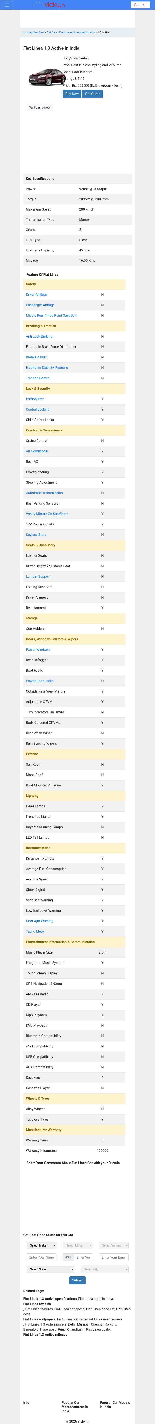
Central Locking (38, 409)
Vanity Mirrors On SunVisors (47, 514)
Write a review (40, 107)
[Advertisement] (77, 142)
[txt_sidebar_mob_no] (83, 1257)
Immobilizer (35, 399)
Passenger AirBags (40, 305)
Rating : (68, 79)
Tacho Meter (35, 931)
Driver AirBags (36, 295)
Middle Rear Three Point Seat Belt (51, 315)
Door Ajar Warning (39, 921)
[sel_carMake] (41, 1245)
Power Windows (38, 650)
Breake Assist (36, 357)
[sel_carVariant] (114, 1245)
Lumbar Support (38, 576)
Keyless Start (36, 535)
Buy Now (72, 94)
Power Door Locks (40, 681)
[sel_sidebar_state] (50, 1269)
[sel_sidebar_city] (105, 1269)
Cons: (67, 72)
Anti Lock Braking (39, 336)
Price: (67, 86)
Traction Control (38, 378)
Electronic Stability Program (47, 368)
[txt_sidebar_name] (41, 1257)
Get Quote (92, 94)
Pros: (67, 65)
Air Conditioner (37, 451)
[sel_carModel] (77, 1245)
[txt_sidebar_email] (114, 1257)
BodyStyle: (70, 58)
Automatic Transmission (44, 493)
